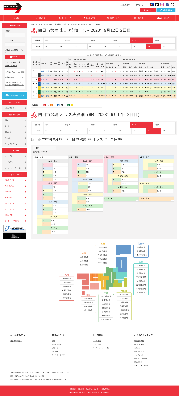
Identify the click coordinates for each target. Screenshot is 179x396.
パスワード (9, 40)
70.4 (87, 168)
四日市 (134, 40)
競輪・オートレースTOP (39, 24)
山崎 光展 (45, 88)
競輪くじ (8, 132)
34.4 (54, 172)
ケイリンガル (9, 203)
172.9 (123, 172)
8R (149, 46)
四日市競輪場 (55, 24)
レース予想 (9, 156)
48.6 (54, 213)
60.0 (54, 209)
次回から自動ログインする (15, 51)
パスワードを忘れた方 (13, 62)
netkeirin (8, 192)
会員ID (7, 31)
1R (46, 46)
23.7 (54, 194)
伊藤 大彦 (45, 71)
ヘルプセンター (139, 5)
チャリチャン (9, 197)
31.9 (54, 191)
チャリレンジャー (11, 209)
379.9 (159, 168)
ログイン (15, 57)
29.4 (54, 176)
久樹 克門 (45, 79)
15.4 (87, 165)
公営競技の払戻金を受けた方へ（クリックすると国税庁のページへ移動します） (39, 379)
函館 (46, 40)
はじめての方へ (125, 5)
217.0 (88, 209)
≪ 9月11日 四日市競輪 (94, 55)
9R (164, 46)
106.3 (53, 232)
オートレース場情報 (12, 221)
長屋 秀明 (45, 83)
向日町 (157, 40)
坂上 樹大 (45, 75)
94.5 (158, 165)
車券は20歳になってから (14, 77)
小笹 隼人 (45, 92)
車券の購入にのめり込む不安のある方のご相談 (27, 376)
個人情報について (92, 389)
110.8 (53, 224)
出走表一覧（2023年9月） (71, 24)
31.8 (89, 183)
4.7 (54, 168)
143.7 (123, 168)
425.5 (159, 176)
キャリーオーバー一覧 (13, 168)
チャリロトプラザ (11, 144)
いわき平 (67, 40)
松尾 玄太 (45, 96)
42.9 (52, 220)
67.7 (54, 205)
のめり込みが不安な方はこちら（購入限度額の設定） (14, 84)
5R (105, 46)
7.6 (54, 187)
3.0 (54, 165)
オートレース (9, 126)
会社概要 (81, 389)
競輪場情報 (9, 215)
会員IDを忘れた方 (11, 66)
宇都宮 (93, 40)
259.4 (88, 202)
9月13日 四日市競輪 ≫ (113, 55)
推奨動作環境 (104, 389)
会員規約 (73, 389)
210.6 (159, 191)
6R (120, 46)
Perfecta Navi (9, 186)
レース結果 (9, 162)
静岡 (115, 40)
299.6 (123, 183)
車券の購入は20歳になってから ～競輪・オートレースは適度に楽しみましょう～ (40, 372)
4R (90, 46)
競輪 (6, 120)
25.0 (54, 179)
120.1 (88, 176)
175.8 (123, 165)
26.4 (89, 187)
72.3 (87, 172)
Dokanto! (8, 138)
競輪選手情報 (9, 180)
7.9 (54, 198)
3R (76, 46)
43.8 (87, 198)
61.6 (89, 191)
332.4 (123, 191)
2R (61, 46)
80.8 (123, 180)
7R (134, 46)
